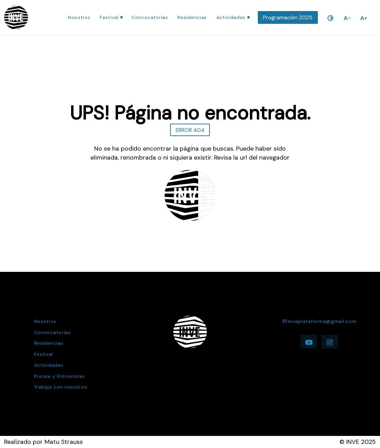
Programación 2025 (287, 17)
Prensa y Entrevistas (59, 376)
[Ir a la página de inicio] (16, 17)
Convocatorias (149, 17)
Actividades (231, 17)
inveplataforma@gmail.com (319, 321)
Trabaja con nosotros (60, 387)
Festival (109, 17)
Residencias (192, 17)
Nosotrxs (79, 17)
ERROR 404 (190, 130)
